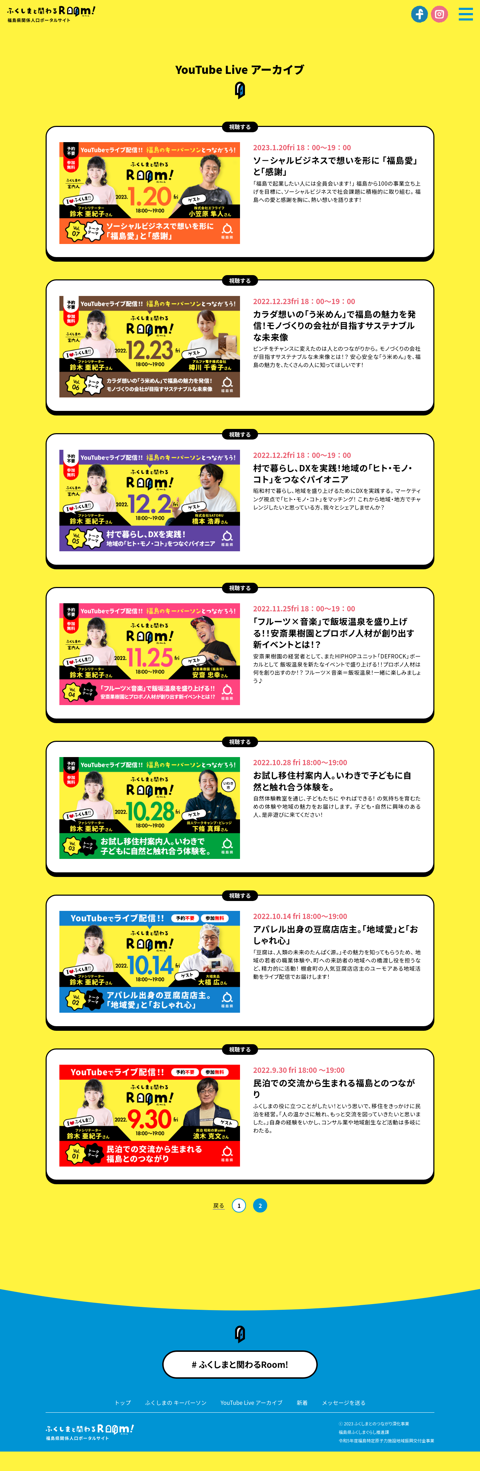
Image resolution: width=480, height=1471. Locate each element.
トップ (119, 1422)
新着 (303, 1422)
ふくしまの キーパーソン (174, 1422)
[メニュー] (466, 14)
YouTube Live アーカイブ (252, 1422)
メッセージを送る (346, 1422)
